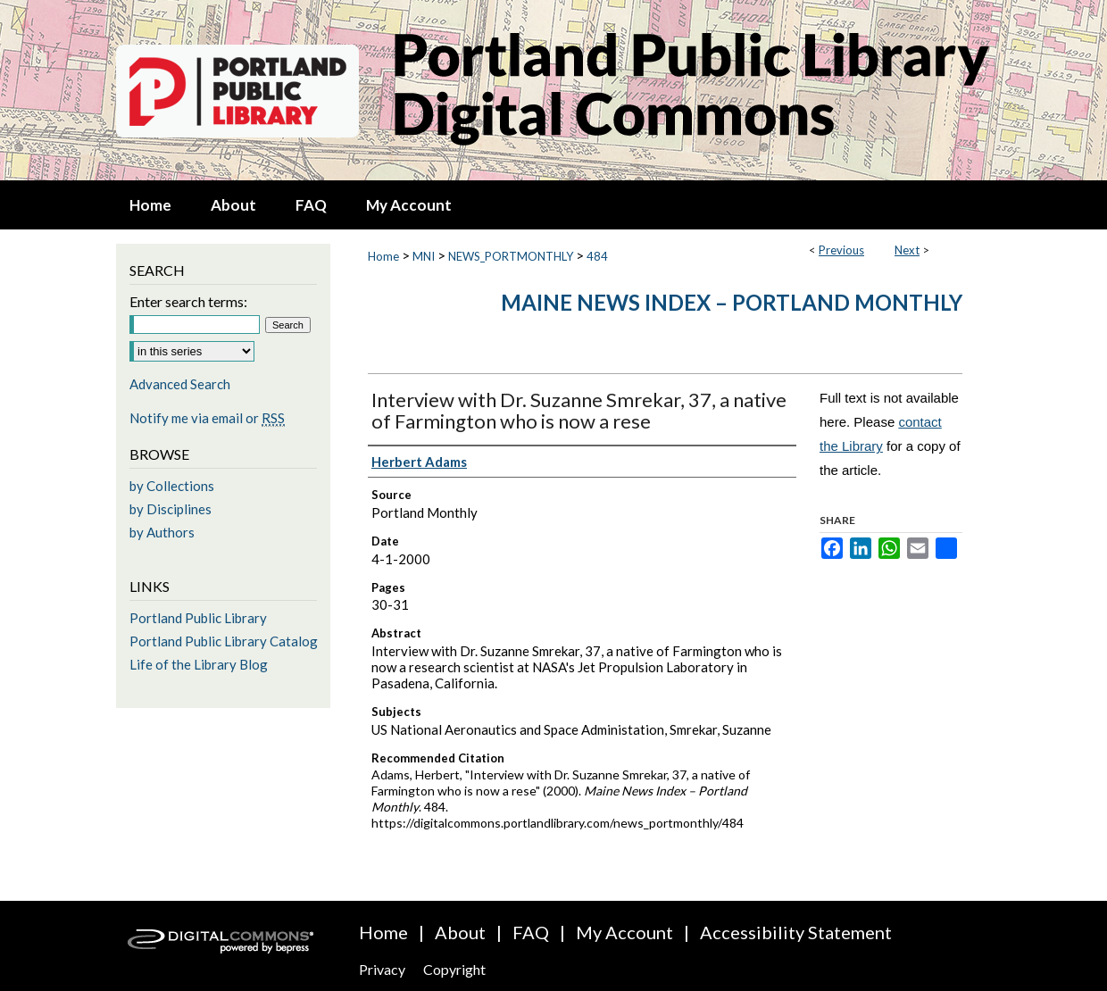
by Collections (171, 486)
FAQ (530, 932)
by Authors (162, 532)
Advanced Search (179, 384)
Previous (841, 250)
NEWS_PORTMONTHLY (510, 256)
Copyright (454, 969)
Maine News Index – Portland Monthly (731, 302)
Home (383, 256)
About (460, 932)
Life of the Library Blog (198, 664)
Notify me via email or (207, 418)
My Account (624, 932)
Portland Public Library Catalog (223, 641)
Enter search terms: (188, 301)
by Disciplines (170, 509)
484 (597, 256)
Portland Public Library (198, 618)
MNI (423, 256)
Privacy (382, 969)
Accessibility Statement (796, 932)
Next (907, 250)
